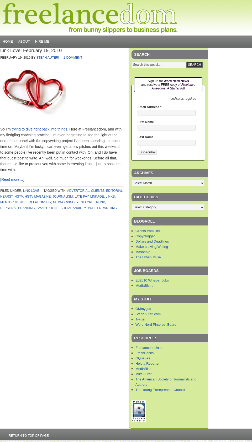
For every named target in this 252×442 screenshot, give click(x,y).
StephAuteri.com (148, 314)
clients (97, 191)
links (110, 196)
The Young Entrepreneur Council (160, 390)
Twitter (140, 319)
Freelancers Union (149, 348)
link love (31, 191)
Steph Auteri (47, 57)
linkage (97, 196)
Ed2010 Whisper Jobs (152, 280)
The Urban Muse (148, 257)
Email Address (149, 107)
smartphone (47, 208)
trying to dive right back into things (39, 129)
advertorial (78, 191)
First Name (146, 122)
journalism (62, 196)
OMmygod (143, 309)
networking (64, 202)
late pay (81, 196)
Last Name (146, 137)
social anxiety (73, 208)
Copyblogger (145, 236)
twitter (94, 208)
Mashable (142, 252)
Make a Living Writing (151, 247)
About (24, 41)
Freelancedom (90, 18)
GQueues (142, 358)
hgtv (18, 196)
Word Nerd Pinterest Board (155, 325)
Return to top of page (29, 436)
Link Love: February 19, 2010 (31, 50)
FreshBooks (144, 353)
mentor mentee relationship (25, 202)
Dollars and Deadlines (152, 241)
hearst (6, 196)
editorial (114, 191)
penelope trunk (90, 202)
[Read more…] (12, 179)
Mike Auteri (143, 374)
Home (8, 41)
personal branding (17, 208)
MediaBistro (144, 286)
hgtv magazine (38, 196)
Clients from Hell (147, 231)
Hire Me (42, 41)
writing (110, 208)
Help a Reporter (147, 363)
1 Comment (72, 57)
